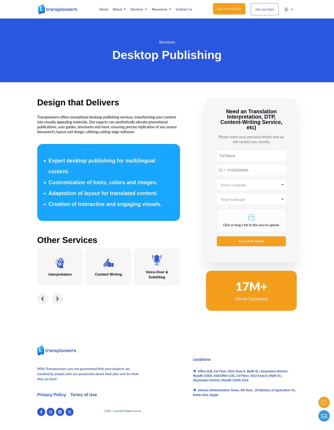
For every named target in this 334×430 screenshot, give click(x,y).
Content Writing (108, 274)
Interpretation (60, 274)
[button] (42, 298)
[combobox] (222, 170)
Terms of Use (83, 394)
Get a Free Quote (251, 241)
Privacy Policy (51, 394)
